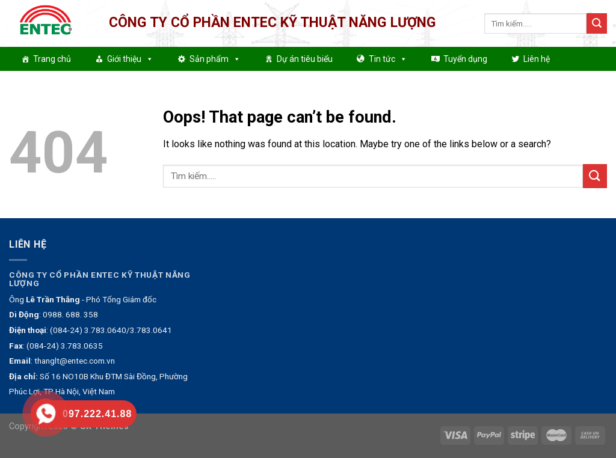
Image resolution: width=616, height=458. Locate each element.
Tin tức (388, 59)
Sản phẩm (215, 59)
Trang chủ (52, 59)
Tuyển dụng (465, 59)
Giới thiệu (130, 59)
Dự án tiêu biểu (305, 59)
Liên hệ (536, 59)
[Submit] (597, 23)
